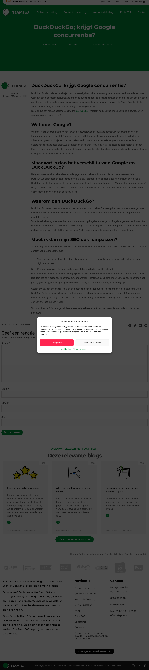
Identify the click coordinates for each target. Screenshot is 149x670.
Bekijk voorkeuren (92, 342)
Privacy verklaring (79, 349)
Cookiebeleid (66, 349)
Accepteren (56, 342)
